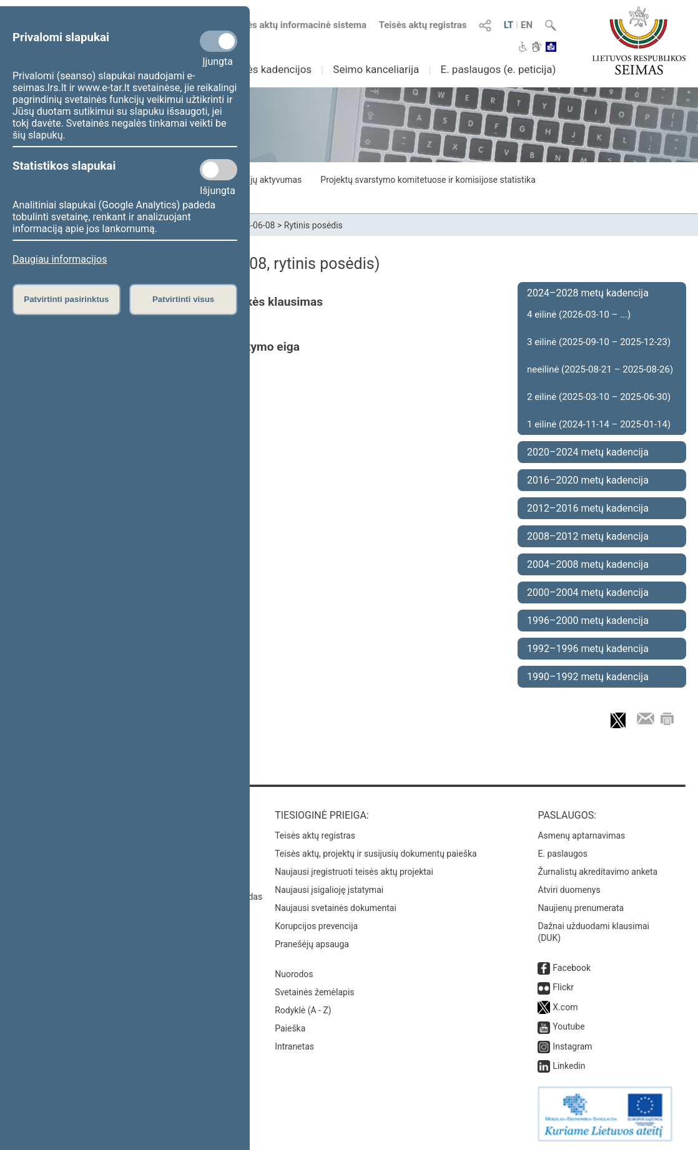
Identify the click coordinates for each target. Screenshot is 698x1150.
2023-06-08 (253, 225)
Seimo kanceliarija (376, 69)
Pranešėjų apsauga (312, 944)
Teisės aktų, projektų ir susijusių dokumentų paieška (375, 854)
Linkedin (569, 1066)
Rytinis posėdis (313, 225)
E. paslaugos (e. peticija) (498, 69)
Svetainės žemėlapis (314, 992)
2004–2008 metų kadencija (588, 564)
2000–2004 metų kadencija (588, 592)
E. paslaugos (562, 854)
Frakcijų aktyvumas (264, 180)
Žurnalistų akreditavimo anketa (597, 872)
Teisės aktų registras (423, 25)
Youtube (568, 1026)
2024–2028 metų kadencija (588, 293)
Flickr (563, 987)
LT (509, 25)
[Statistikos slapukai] (218, 169)
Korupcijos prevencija (316, 926)
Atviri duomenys (569, 890)
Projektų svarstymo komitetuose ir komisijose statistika (427, 180)
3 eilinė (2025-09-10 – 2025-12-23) (599, 342)
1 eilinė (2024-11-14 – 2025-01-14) (599, 424)
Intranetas (294, 1046)
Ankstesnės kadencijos (257, 69)
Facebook (572, 968)
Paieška (290, 1028)
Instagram (572, 1046)
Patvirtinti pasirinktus (66, 299)
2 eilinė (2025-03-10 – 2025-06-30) (599, 396)
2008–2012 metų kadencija (588, 536)
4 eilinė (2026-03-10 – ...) (579, 314)
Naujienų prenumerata (581, 908)
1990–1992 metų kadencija (588, 677)
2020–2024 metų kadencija (588, 452)
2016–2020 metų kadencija (588, 480)
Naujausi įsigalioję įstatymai (329, 890)
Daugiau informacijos (59, 259)
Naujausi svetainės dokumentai (335, 908)
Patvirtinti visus (183, 299)
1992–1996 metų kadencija (588, 649)
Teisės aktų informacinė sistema (298, 25)
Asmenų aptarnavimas (581, 836)
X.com (565, 1007)
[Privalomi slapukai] (218, 41)
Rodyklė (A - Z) (303, 1010)
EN (527, 25)
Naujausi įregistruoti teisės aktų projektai (354, 872)
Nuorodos (294, 974)
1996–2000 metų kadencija (588, 620)
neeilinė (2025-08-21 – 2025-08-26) (600, 369)
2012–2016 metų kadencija (588, 508)
